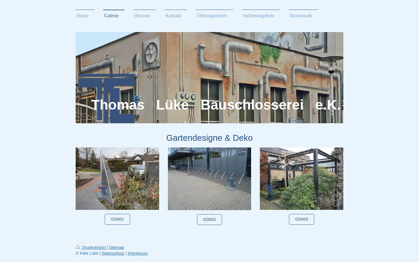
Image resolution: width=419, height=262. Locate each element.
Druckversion (91, 247)
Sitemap (116, 247)
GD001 (117, 219)
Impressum (138, 253)
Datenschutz (113, 253)
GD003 (301, 219)
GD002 (209, 219)
